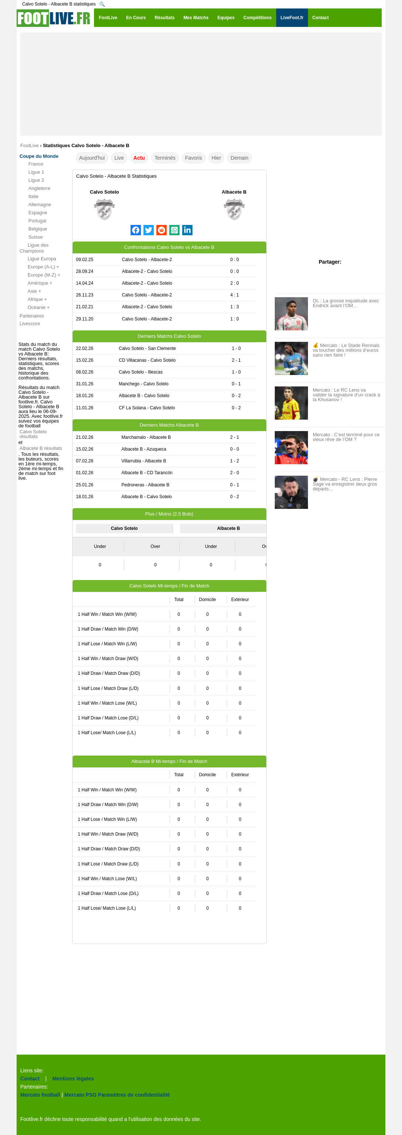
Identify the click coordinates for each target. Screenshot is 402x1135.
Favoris (193, 158)
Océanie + (35, 307)
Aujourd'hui (92, 158)
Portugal (33, 221)
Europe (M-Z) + (40, 275)
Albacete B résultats (41, 448)
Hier (216, 158)
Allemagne (35, 205)
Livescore (30, 323)
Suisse (31, 237)
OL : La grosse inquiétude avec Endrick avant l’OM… (346, 303)
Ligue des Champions (34, 248)
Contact (29, 1079)
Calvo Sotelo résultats (33, 434)
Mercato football (40, 1095)
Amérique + (36, 283)
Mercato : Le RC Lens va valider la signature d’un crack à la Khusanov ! (346, 394)
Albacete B (234, 192)
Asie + (30, 291)
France (31, 164)
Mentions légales (73, 1079)
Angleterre (35, 188)
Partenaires (32, 316)
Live (119, 158)
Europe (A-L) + (39, 267)
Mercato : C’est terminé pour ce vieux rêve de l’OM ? (346, 437)
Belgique (33, 229)
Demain (239, 158)
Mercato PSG (81, 1095)
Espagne (33, 213)
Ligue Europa (38, 259)
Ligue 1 (32, 172)
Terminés (165, 158)
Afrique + (33, 299)
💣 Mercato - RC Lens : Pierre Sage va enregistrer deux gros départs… (345, 484)
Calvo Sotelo (104, 192)
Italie (29, 196)
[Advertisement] (201, 84)
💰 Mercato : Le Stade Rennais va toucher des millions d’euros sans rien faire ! (346, 350)
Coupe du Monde (39, 156)
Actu (139, 158)
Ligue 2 (32, 180)
